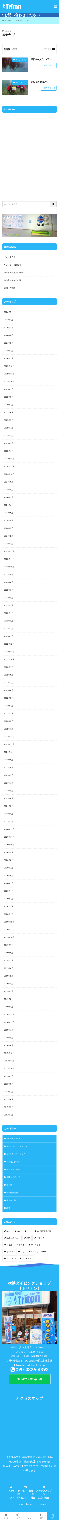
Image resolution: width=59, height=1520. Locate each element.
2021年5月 (8, 790)
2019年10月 (9, 937)
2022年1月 (8, 729)
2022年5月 (8, 698)
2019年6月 (8, 968)
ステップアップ (44, 1489)
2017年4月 (8, 1115)
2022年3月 (8, 713)
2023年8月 (8, 582)
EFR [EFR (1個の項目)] (18, 1231)
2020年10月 (9, 844)
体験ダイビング (13, 1177)
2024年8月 (8, 489)
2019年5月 (8, 976)
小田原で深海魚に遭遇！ (14, 272)
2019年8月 (8, 952)
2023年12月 (9, 551)
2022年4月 (8, 705)
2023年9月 (8, 574)
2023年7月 (8, 590)
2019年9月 (8, 945)
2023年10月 (9, 567)
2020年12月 (9, 829)
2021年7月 (8, 775)
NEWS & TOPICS (13, 1138)
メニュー (29, 1516)
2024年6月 (8, 505)
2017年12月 (9, 1053)
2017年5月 (8, 1107)
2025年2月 (8, 443)
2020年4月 (8, 891)
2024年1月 (8, 543)
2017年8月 (8, 1084)
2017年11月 (9, 1061)
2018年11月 (9, 1022)
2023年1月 (8, 636)
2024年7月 (8, 497)
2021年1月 (8, 821)
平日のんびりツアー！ (42, 59)
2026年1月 (8, 358)
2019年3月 (8, 991)
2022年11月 (9, 651)
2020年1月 (8, 914)
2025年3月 (8, 435)
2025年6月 (8, 412)
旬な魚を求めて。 (40, 81)
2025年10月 (9, 381)
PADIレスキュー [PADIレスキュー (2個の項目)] (13, 1238)
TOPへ (53, 1516)
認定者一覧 (11, 1200)
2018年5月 (8, 1037)
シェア (18, 1516)
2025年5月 (8, 420)
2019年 (19, 20)
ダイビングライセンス (15, 1154)
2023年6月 (8, 597)
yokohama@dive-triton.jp (31, 1364)
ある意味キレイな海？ (13, 280)
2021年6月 (8, 783)
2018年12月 (9, 1014)
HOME (8, 20)
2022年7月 (8, 682)
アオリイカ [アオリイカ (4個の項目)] (27, 1258)
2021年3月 (8, 806)
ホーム (6, 1516)
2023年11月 (9, 559)
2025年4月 (8, 428)
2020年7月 (8, 868)
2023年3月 (8, 621)
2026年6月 (8, 320)
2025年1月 (8, 451)
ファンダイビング (19, 1496)
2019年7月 (8, 960)
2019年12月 (9, 922)
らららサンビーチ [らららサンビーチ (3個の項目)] (38, 1251)
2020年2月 (8, 906)
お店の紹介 (43, 1496)
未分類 (9, 1185)
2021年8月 (8, 767)
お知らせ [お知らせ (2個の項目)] (40, 1238)
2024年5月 (8, 512)
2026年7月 (8, 312)
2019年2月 (8, 999)
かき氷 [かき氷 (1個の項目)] (21, 1245)
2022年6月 (8, 690)
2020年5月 (8, 883)
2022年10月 (9, 659)
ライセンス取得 (25, 1489)
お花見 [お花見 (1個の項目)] (9, 1245)
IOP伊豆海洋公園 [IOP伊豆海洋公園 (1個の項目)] (44, 1231)
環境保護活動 (12, 1192)
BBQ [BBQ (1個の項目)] (8, 1231)
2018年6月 (8, 1030)
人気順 (14, 49)
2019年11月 (9, 929)
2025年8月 (8, 397)
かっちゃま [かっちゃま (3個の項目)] (35, 1245)
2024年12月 (9, 458)
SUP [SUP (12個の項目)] (28, 1238)
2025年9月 (8, 389)
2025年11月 (9, 374)
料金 (33, 1496)
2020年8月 (8, 860)
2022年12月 (9, 644)
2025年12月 (9, 366)
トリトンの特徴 (13, 1169)
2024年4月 (8, 520)
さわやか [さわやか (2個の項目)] (10, 1251)
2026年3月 (8, 343)
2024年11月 (9, 466)
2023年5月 (8, 605)
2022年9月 (8, 667)
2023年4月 (8, 613)
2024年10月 (9, 474)
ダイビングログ (21, 60)
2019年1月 (8, 1007)
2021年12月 (9, 736)
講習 (8, 1208)
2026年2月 (8, 350)
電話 (41, 1516)
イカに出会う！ (10, 257)
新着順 (7, 49)
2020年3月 (8, 898)
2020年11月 (9, 837)
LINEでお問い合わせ (29, 1379)
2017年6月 (8, 1099)
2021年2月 (8, 814)
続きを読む (48, 65)
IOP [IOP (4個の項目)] (28, 1231)
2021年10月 (9, 752)
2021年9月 (8, 760)
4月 (28, 20)
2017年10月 (9, 1068)
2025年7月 (8, 404)
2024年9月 (8, 482)
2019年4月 (8, 983)
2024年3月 (8, 528)
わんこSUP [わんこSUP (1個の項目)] (11, 1258)
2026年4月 (8, 335)
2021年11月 (9, 744)
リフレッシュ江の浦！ (13, 265)
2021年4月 (8, 798)
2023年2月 (8, 628)
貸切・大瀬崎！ (10, 288)
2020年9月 (8, 852)
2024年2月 (8, 536)
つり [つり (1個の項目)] (22, 1251)
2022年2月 (8, 721)
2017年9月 (8, 1076)
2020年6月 (8, 875)
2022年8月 (8, 675)
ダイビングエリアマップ (16, 1146)
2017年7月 (8, 1091)
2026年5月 (8, 327)
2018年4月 (8, 1045)
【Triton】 (30, 1504)
